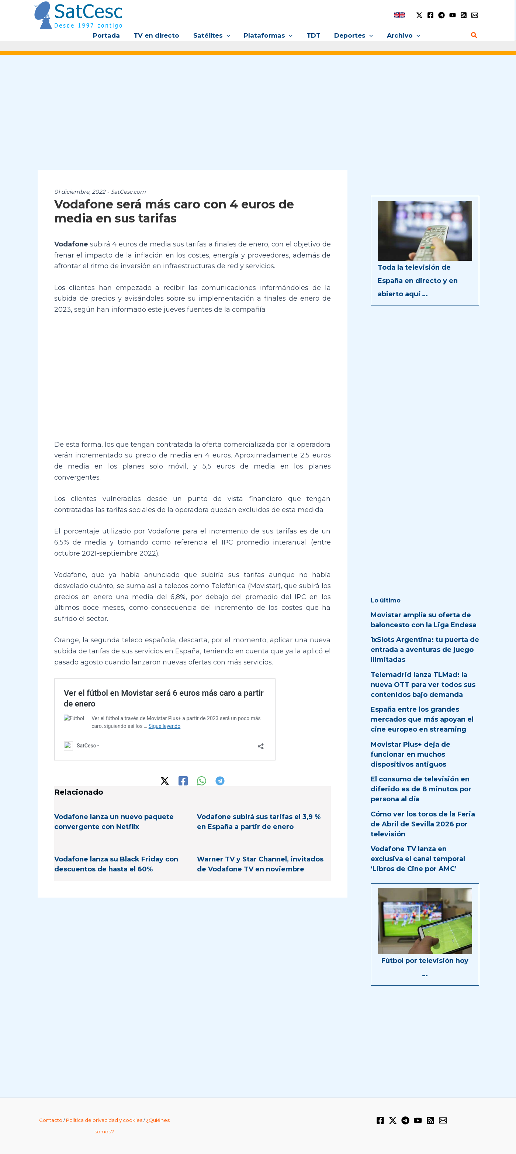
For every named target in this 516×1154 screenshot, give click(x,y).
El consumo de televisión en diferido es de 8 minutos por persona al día (421, 789)
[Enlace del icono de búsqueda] (474, 35)
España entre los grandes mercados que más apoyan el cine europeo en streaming (422, 719)
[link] (399, 15)
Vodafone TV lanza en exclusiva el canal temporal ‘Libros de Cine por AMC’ (418, 859)
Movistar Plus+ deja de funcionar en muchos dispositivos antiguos (410, 754)
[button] (227, 35)
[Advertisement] (258, 117)
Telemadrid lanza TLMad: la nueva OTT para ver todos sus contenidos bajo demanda (423, 685)
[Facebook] (430, 15)
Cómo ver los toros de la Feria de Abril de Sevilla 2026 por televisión (423, 824)
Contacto (50, 1120)
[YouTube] (452, 15)
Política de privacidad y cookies (104, 1120)
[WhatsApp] (201, 780)
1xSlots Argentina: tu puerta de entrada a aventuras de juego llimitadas (425, 650)
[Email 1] (474, 15)
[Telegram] (441, 15)
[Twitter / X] (419, 15)
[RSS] (463, 15)
